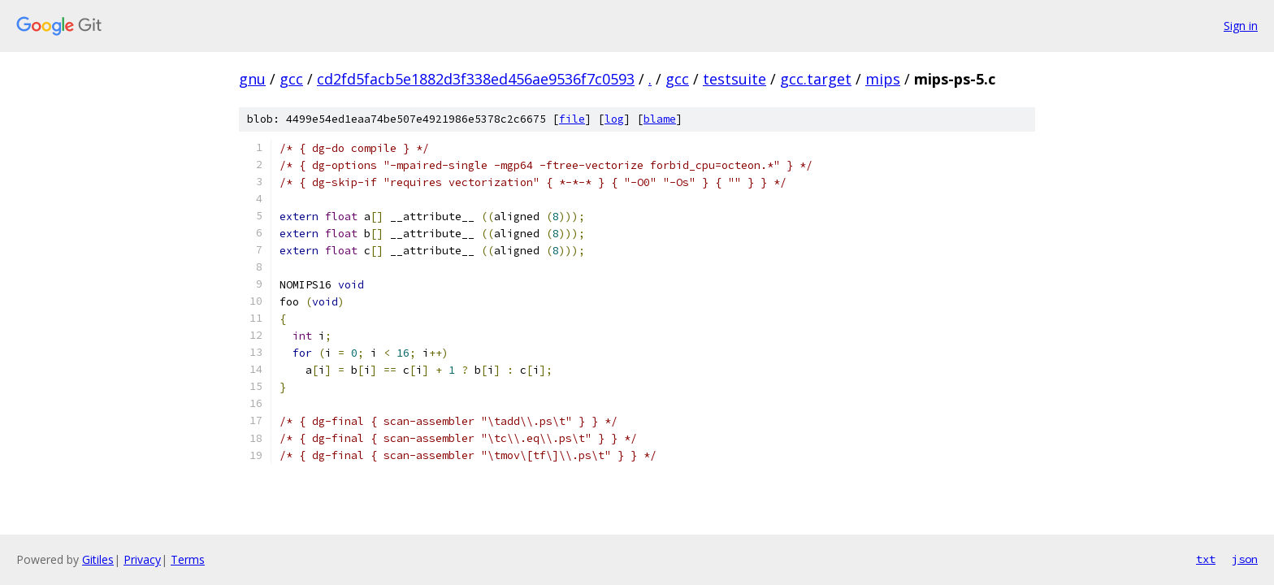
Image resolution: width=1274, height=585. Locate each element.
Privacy (142, 559)
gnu (252, 79)
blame (660, 119)
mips (882, 79)
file (572, 119)
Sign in (1241, 25)
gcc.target (816, 79)
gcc (291, 79)
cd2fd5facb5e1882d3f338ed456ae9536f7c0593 (476, 79)
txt (1206, 559)
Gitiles (98, 559)
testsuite (734, 79)
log (614, 119)
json (1245, 559)
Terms (188, 559)
